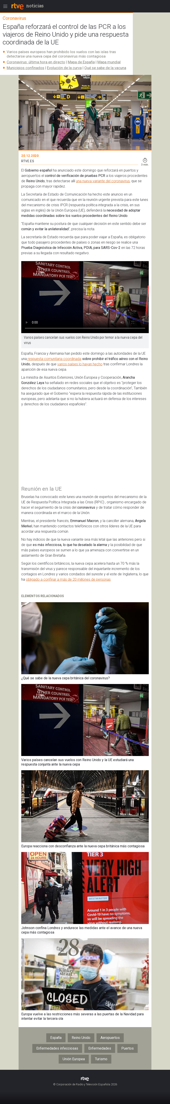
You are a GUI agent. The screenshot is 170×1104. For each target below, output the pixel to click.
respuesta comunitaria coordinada (54, 359)
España (56, 1038)
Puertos (127, 1048)
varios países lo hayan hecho (79, 364)
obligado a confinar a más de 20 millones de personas (68, 579)
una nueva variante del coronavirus (103, 181)
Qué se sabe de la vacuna (105, 68)
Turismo (101, 1059)
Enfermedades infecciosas (57, 1048)
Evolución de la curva (64, 68)
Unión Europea (74, 1059)
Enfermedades (99, 1048)
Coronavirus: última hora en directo (36, 62)
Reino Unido (81, 1038)
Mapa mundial (109, 62)
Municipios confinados (25, 68)
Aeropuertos (110, 1038)
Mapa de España (81, 62)
